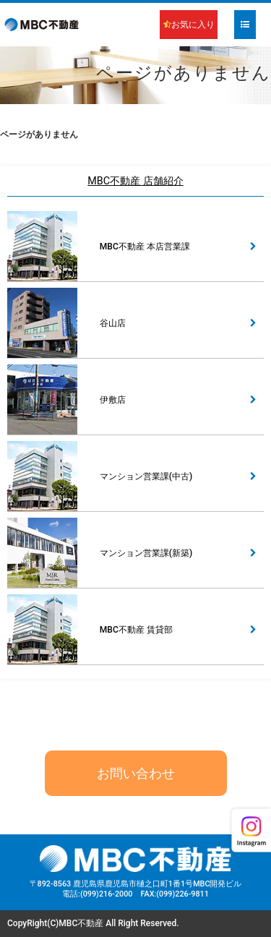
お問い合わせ (136, 773)
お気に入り (189, 25)
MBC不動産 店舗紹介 (135, 181)
